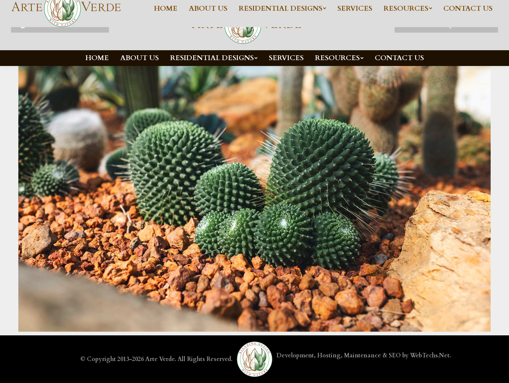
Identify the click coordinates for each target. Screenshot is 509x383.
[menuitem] (97, 58)
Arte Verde (160, 359)
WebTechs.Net (430, 355)
